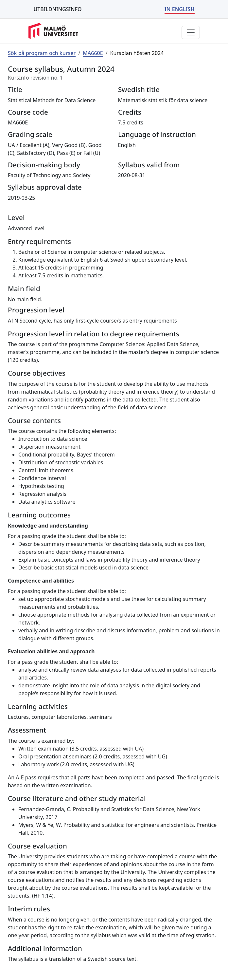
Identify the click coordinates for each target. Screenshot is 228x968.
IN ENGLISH (180, 9)
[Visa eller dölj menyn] (191, 32)
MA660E (93, 53)
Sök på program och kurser (42, 53)
